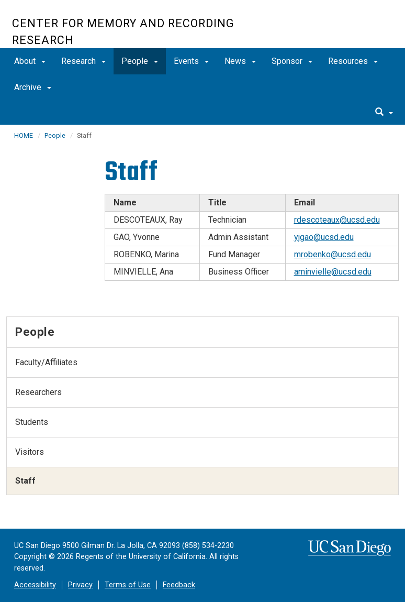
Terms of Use (128, 585)
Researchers (38, 392)
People (139, 61)
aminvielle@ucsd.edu (333, 272)
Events (191, 61)
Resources (353, 61)
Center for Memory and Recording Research (123, 32)
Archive (32, 87)
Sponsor (292, 61)
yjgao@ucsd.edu (324, 237)
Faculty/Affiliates (46, 362)
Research (83, 61)
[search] (384, 113)
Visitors (29, 452)
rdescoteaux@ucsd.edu (337, 220)
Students (31, 422)
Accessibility (35, 585)
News (240, 61)
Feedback (179, 585)
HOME (23, 135)
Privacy (80, 585)
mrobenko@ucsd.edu (332, 254)
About (30, 61)
